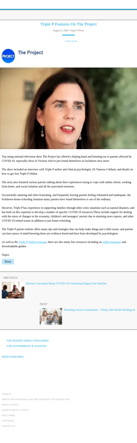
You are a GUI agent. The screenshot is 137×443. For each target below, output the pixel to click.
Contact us (8, 426)
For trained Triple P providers (25, 340)
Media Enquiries (13, 356)
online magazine (111, 241)
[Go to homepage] (68, 9)
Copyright (8, 421)
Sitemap (6, 394)
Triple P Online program (33, 241)
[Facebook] (5, 370)
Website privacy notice (15, 410)
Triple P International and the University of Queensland (35, 399)
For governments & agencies (24, 346)
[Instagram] (25, 370)
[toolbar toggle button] (9, 4)
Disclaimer (8, 415)
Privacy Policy (10, 404)
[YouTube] (15, 370)
